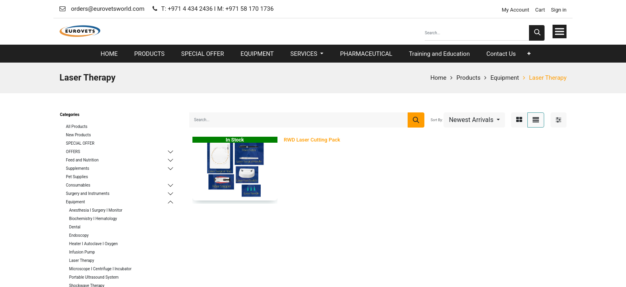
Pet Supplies (77, 177)
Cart (540, 10)
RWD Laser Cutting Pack (312, 140)
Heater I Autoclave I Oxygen (93, 244)
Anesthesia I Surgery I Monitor (96, 210)
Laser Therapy (548, 77)
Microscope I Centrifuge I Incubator (100, 269)
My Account (514, 10)
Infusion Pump (82, 252)
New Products (78, 135)
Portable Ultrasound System (94, 277)
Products (468, 77)
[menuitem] (109, 54)
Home (438, 77)
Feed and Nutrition (82, 160)
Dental (75, 227)
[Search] (537, 33)
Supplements (77, 168)
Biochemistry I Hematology (93, 218)
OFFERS (73, 151)
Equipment (504, 77)
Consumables (78, 185)
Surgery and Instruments (87, 193)
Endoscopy (79, 235)
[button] (529, 53)
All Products (76, 126)
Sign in (559, 10)
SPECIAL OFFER (80, 143)
